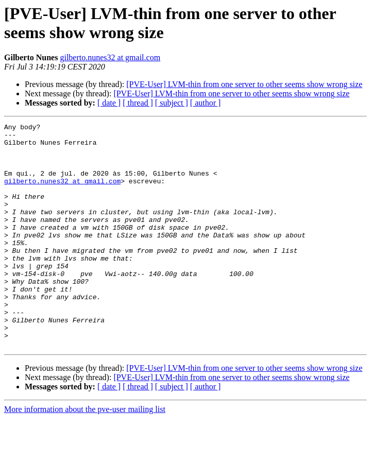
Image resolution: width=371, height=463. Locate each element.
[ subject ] (171, 102)
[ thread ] (138, 102)
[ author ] (205, 102)
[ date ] (109, 102)
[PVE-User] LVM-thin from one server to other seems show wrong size (244, 84)
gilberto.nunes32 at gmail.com (110, 57)
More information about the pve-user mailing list (84, 454)
